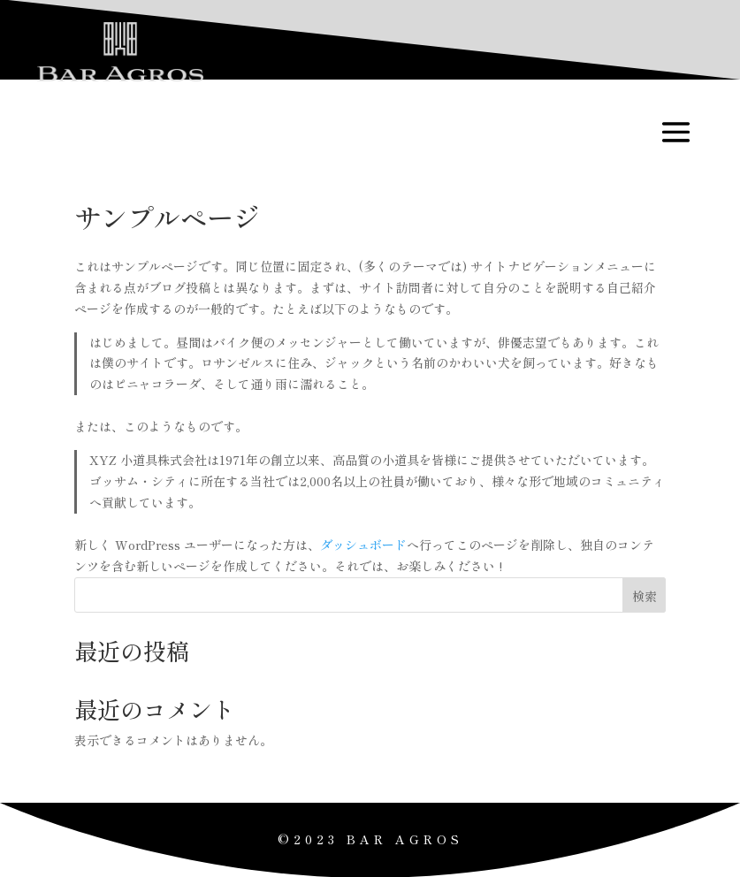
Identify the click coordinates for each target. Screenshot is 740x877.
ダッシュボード (363, 544)
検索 (644, 596)
